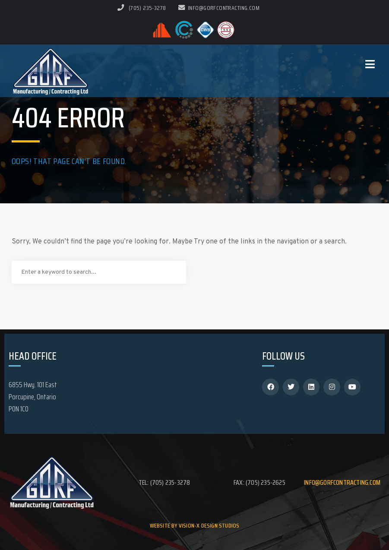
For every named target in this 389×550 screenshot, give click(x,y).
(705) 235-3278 (147, 8)
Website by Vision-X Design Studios (195, 525)
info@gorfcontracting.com (219, 8)
